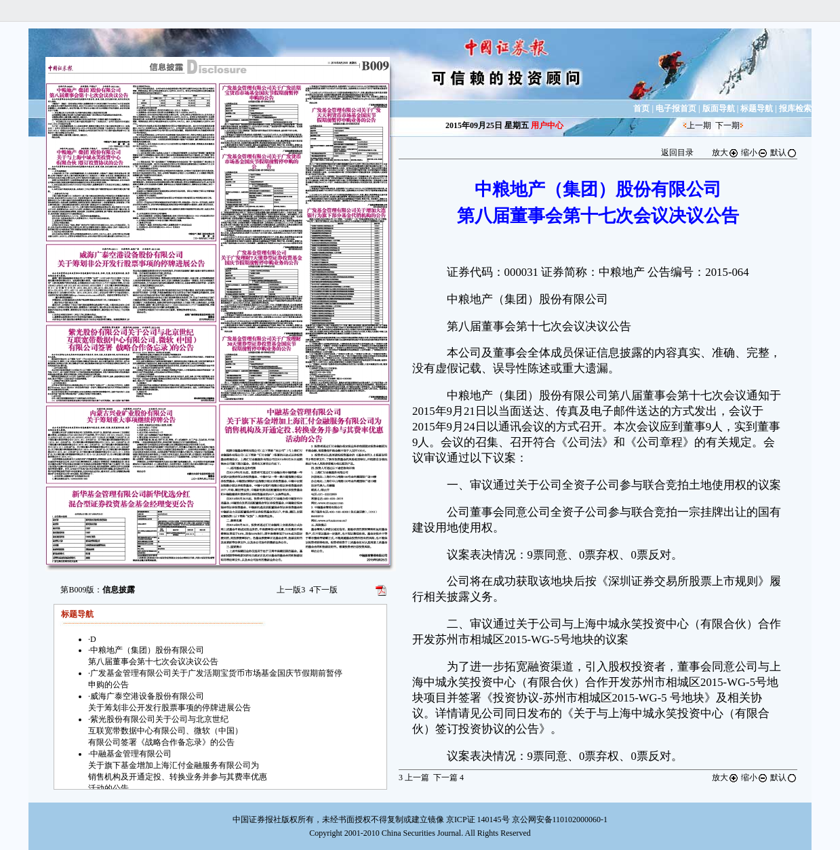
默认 (783, 152)
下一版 (323, 589)
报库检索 (795, 108)
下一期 (727, 125)
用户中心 (547, 125)
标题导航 (756, 108)
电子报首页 (676, 108)
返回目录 (677, 152)
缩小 (754, 152)
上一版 (291, 589)
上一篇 (414, 777)
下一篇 (448, 777)
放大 (725, 152)
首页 (641, 108)
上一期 (699, 125)
